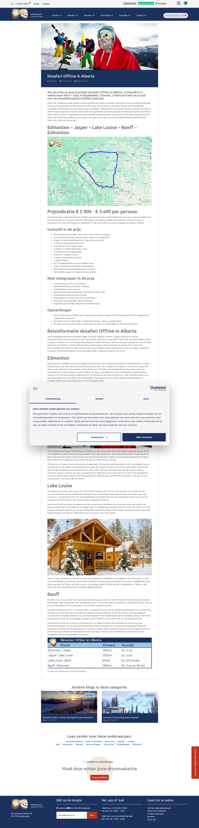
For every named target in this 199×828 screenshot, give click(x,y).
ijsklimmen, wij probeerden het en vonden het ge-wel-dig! (90, 460)
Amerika (71, 15)
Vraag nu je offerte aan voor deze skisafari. (67, 671)
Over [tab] (146, 398)
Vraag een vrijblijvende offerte (195, 763)
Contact (45, 4)
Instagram (84, 808)
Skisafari (88, 15)
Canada (55, 15)
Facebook (61, 808)
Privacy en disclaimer (156, 811)
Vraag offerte (99, 777)
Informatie (105, 15)
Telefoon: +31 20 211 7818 (114, 808)
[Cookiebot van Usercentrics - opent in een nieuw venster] (152, 388)
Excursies (109, 741)
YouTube (73, 808)
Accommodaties (74, 741)
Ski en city (109, 744)
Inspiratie (123, 15)
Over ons (151, 819)
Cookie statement (155, 814)
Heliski (121, 741)
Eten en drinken (94, 741)
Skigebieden (123, 744)
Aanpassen (99, 437)
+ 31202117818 (21, 4)
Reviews (151, 816)
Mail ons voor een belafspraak (117, 816)
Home (36, 4)
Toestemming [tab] (52, 398)
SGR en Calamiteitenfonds (159, 808)
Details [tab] (99, 398)
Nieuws (79, 744)
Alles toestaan (144, 437)
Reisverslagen (93, 744)
